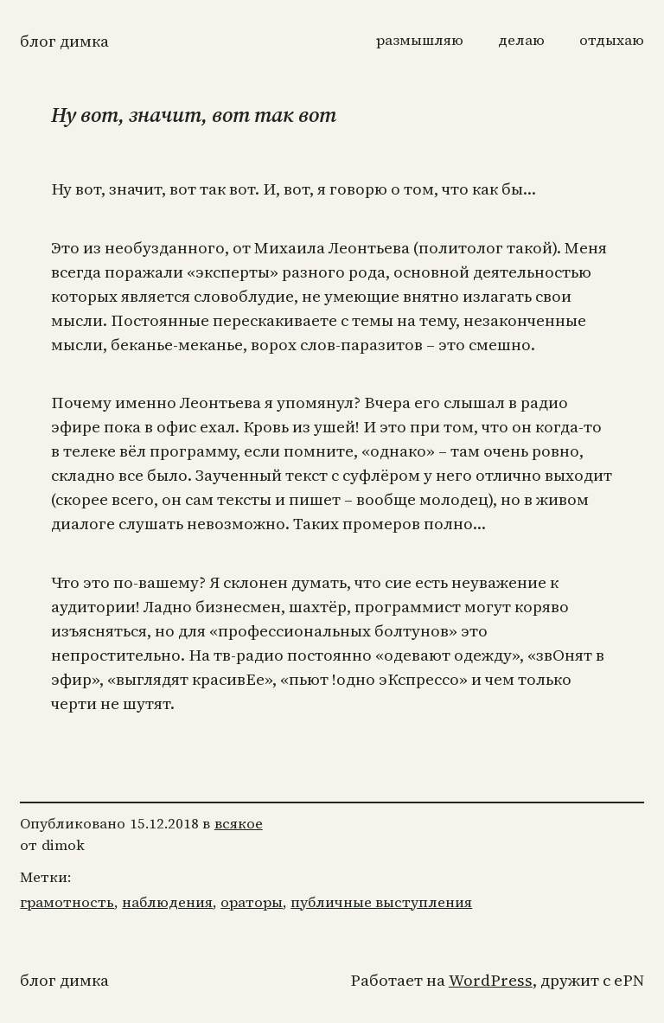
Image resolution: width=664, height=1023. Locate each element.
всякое (238, 824)
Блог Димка (64, 41)
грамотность (67, 902)
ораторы (251, 902)
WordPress (491, 980)
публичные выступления (381, 902)
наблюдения (167, 902)
